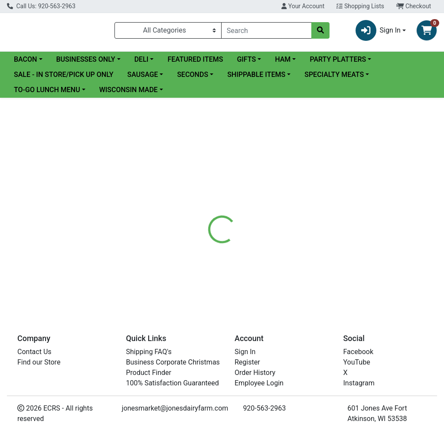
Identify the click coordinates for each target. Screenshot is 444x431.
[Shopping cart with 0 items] (426, 30)
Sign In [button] (378, 30)
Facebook (358, 352)
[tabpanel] (314, 273)
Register (247, 362)
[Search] (266, 30)
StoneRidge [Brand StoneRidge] (288, 265)
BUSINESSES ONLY (85, 59)
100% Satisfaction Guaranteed (172, 383)
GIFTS (246, 59)
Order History (255, 372)
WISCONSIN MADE (128, 90)
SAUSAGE (142, 74)
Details (208, 232)
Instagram (359, 383)
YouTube (356, 362)
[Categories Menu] (168, 30)
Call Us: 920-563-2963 (41, 6)
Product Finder (148, 372)
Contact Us (34, 352)
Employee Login (259, 383)
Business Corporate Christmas (173, 362)
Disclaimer (246, 232)
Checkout (413, 6)
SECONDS (192, 74)
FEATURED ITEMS (195, 59)
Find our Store (38, 362)
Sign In (245, 352)
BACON (25, 59)
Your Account (302, 6)
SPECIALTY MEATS (334, 74)
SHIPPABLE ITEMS (256, 74)
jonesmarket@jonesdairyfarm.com (175, 408)
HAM (283, 59)
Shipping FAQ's (149, 352)
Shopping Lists (360, 6)
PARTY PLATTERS (338, 59)
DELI (141, 59)
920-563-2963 (264, 408)
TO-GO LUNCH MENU (47, 90)
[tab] (208, 233)
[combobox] (266, 30)
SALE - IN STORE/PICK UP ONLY (64, 74)
